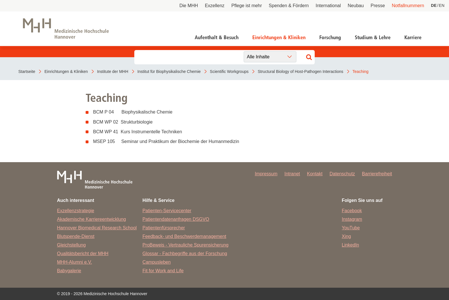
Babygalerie (69, 270)
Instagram (352, 219)
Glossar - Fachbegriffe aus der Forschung (184, 253)
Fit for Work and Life (163, 270)
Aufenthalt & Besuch (217, 37)
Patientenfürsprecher (163, 227)
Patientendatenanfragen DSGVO (175, 219)
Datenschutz (342, 173)
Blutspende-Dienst (75, 236)
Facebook (352, 210)
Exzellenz (214, 5)
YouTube (351, 227)
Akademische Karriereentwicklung (91, 219)
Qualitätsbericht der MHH (83, 253)
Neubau (356, 5)
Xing (346, 236)
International (328, 5)
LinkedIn (350, 245)
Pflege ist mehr (246, 5)
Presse (378, 5)
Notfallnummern (408, 5)
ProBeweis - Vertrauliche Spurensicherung (185, 245)
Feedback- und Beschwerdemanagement (184, 236)
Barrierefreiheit (377, 173)
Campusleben (156, 262)
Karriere (413, 37)
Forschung (330, 37)
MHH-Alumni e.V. (74, 262)
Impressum (266, 173)
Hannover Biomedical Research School (97, 227)
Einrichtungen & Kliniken (279, 37)
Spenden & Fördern (289, 5)
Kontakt (314, 173)
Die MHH (189, 5)
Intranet (292, 173)
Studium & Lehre (373, 37)
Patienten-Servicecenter (166, 210)
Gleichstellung (71, 245)
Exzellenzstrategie (75, 210)
